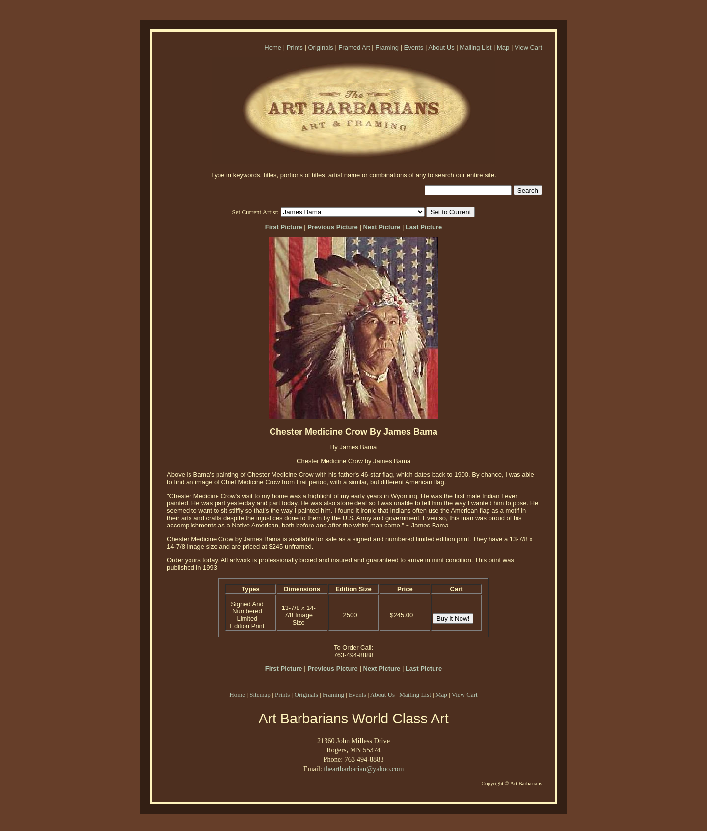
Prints (295, 47)
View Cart (528, 47)
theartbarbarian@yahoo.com (364, 769)
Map (503, 47)
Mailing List (475, 47)
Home (272, 47)
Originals (320, 47)
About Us (441, 47)
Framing (387, 47)
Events (414, 47)
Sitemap (260, 694)
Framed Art (354, 47)
